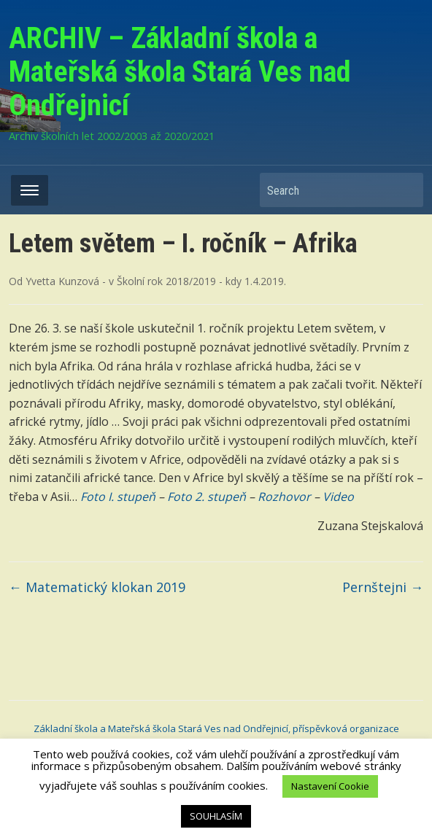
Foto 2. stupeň (206, 497)
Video (338, 497)
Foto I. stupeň (117, 497)
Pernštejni (382, 587)
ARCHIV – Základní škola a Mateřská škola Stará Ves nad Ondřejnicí (180, 71)
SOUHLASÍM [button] (216, 815)
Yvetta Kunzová (62, 281)
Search (405, 190)
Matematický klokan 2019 (97, 587)
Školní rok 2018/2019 (166, 281)
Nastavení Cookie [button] (330, 786)
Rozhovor (284, 497)
